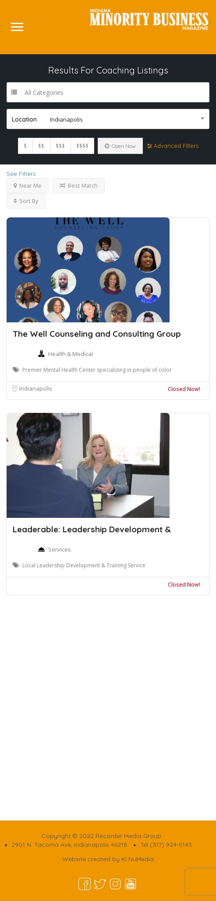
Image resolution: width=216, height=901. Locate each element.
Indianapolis (35, 388)
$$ (41, 146)
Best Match (79, 185)
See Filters (21, 174)
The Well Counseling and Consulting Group (97, 333)
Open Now (120, 146)
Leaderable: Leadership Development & (92, 529)
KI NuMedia (137, 859)
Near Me (28, 185)
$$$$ (82, 146)
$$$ (60, 146)
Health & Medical (70, 354)
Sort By (26, 201)
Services (59, 549)
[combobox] (108, 119)
